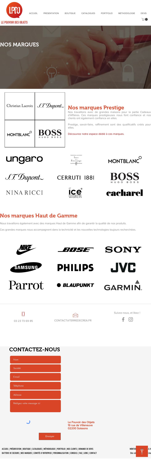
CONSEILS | (74, 453)
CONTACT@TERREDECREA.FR (73, 320)
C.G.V (149, 449)
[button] (145, 19)
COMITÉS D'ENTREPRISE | (43, 453)
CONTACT (93, 453)
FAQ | (81, 453)
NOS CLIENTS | (73, 449)
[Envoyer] (50, 436)
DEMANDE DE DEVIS (86, 449)
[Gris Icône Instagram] (131, 319)
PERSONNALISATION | (61, 453)
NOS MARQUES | (27, 453)
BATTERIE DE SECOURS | (11, 453)
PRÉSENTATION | (16, 449)
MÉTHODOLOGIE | (50, 449)
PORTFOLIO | (62, 449)
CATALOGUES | (38, 449)
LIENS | (87, 453)
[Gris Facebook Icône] (123, 319)
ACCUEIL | (6, 449)
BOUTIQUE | (27, 449)
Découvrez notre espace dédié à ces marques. (96, 133)
